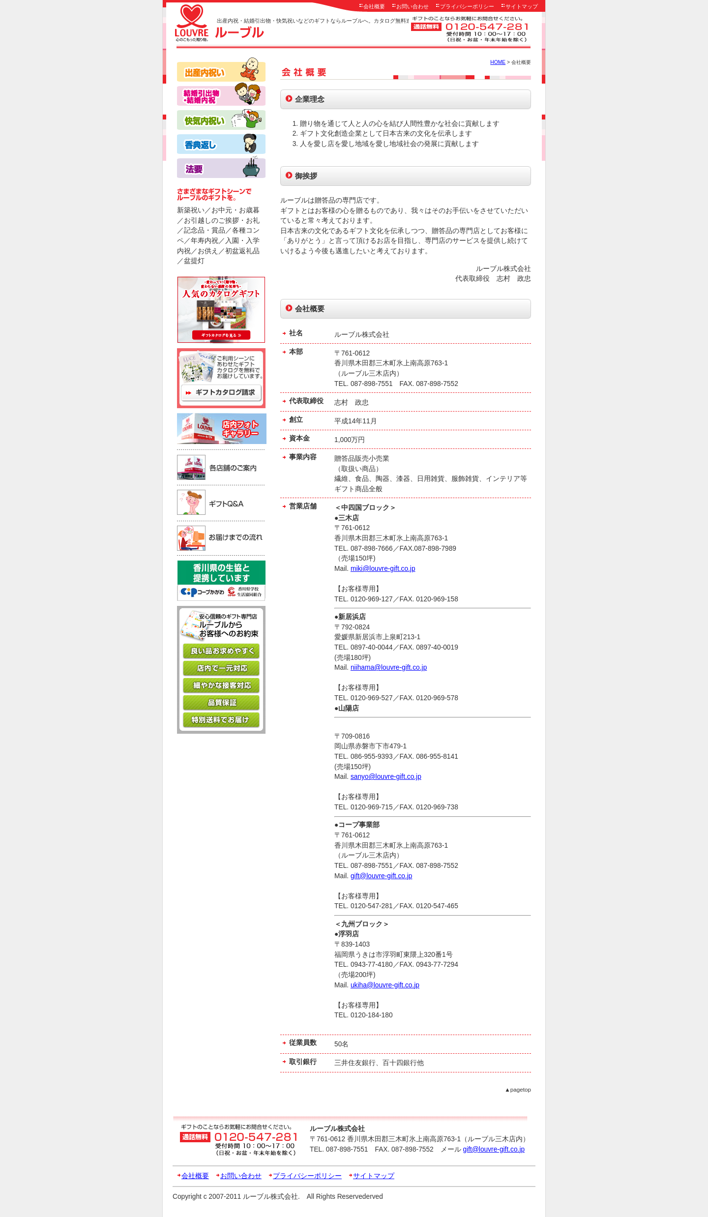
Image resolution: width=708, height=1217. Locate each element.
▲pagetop (517, 1089)
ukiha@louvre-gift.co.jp (385, 985)
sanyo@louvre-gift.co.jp (386, 776)
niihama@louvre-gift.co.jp (389, 667)
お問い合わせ (412, 6)
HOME (497, 62)
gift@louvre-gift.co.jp (382, 876)
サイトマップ (521, 6)
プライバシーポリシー (467, 6)
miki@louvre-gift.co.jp (383, 568)
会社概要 (374, 6)
